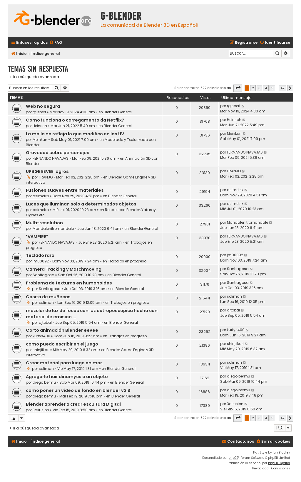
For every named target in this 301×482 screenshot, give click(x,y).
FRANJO (46, 177)
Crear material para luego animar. (64, 363)
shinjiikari (41, 349)
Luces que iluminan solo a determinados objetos (81, 204)
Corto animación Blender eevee (62, 330)
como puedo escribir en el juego (62, 344)
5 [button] (272, 88)
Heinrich (40, 125)
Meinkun (40, 139)
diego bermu (44, 382)
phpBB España (279, 463)
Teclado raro (40, 255)
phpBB (233, 458)
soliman (46, 302)
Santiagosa (43, 274)
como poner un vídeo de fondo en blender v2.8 (78, 390)
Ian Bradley (281, 452)
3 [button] (259, 88)
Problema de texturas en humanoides (69, 283)
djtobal (45, 322)
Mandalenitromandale (53, 228)
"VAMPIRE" (37, 237)
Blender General (118, 111)
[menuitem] (55, 43)
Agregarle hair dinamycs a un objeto (67, 377)
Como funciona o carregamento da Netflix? (75, 120)
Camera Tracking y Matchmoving (63, 269)
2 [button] (253, 88)
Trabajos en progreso (127, 261)
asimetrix (41, 195)
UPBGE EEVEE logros (47, 171)
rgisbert (39, 111)
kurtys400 (41, 335)
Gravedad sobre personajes (57, 153)
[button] (237, 88)
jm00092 (41, 261)
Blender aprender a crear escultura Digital (73, 404)
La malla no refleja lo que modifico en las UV (75, 134)
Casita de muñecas (48, 297)
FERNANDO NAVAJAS (50, 158)
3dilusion (41, 409)
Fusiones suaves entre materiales (65, 190)
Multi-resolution (44, 223)
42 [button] (282, 88)
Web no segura (43, 106)
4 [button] (266, 88)
